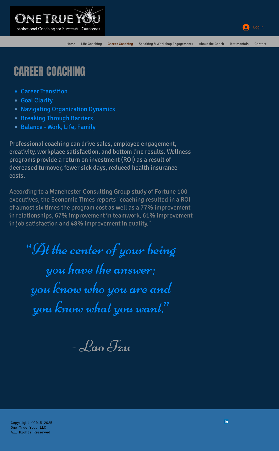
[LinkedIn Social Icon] (226, 421)
